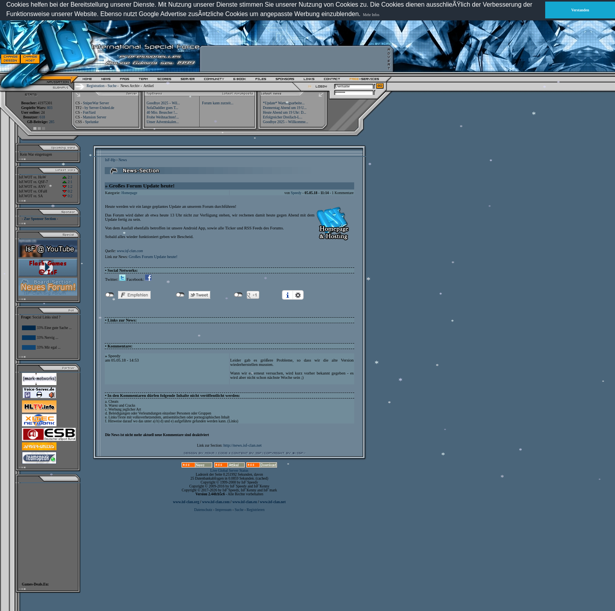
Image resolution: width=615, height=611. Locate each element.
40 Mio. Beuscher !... (162, 113)
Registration (96, 86)
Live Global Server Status (229, 471)
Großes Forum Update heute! (153, 257)
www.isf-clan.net (273, 502)
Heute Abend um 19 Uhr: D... (284, 113)
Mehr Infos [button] (371, 15)
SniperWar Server (96, 103)
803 (50, 108)
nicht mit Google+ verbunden (238, 295)
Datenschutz (203, 510)
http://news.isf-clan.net (242, 445)
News (122, 160)
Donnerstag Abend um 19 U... (285, 108)
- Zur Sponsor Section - (40, 219)
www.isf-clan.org (186, 502)
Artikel (149, 86)
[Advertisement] (294, 59)
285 (52, 122)
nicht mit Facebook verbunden (109, 295)
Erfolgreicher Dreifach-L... (282, 117)
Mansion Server (94, 117)
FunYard (89, 113)
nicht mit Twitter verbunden (180, 295)
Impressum (223, 510)
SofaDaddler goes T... (162, 108)
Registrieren (256, 510)
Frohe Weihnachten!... (163, 117)
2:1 (67, 177)
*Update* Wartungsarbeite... (283, 103)
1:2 (67, 187)
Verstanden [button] (580, 10)
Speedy (296, 193)
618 (42, 117)
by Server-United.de (99, 108)
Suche (111, 86)
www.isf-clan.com (130, 251)
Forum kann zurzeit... (217, 103)
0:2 (67, 191)
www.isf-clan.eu (244, 502)
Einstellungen (298, 295)
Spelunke (92, 122)
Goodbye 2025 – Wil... (163, 103)
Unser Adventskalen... (163, 122)
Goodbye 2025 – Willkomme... (285, 122)
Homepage (129, 193)
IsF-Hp (110, 160)
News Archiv (130, 86)
